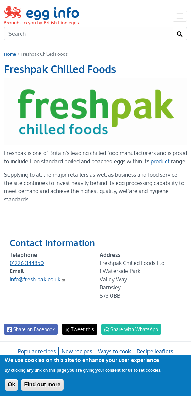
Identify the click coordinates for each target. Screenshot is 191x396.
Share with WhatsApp (128, 338)
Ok (11, 385)
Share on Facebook (30, 338)
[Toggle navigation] (180, 16)
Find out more (42, 385)
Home (10, 54)
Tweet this (78, 337)
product (176, 161)
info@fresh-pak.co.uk (37, 287)
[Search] (88, 33)
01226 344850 (27, 271)
